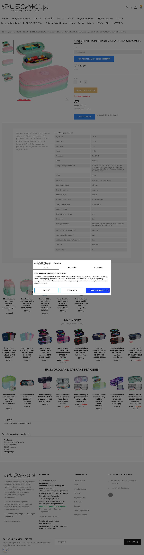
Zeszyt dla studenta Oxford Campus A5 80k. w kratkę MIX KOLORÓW (9, 352)
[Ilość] (80, 82)
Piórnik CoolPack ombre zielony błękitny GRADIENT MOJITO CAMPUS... (99, 400)
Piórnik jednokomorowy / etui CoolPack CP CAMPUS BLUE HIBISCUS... (135, 352)
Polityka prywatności (81, 510)
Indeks (76, 106)
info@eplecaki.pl (50, 480)
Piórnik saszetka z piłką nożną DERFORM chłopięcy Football (27, 399)
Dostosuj (72, 290)
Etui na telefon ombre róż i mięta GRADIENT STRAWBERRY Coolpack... (81, 303)
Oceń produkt (84, 117)
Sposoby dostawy (80, 489)
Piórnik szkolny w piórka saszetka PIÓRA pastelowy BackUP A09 (81, 397)
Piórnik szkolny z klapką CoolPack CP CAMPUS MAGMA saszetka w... (117, 352)
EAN (75, 109)
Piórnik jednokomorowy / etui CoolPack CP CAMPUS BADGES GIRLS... (99, 352)
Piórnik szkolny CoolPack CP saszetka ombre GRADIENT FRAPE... (63, 352)
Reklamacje (78, 502)
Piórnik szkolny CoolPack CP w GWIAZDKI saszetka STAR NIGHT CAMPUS (45, 352)
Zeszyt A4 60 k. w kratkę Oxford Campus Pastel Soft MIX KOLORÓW (27, 352)
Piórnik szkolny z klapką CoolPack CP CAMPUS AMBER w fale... (81, 351)
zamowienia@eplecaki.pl (120, 488)
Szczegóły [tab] (72, 267)
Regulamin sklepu (80, 497)
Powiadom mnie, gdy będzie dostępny (94, 59)
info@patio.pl (9, 452)
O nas (76, 485)
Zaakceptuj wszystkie (99, 290)
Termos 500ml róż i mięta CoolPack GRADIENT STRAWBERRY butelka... (45, 304)
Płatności (77, 493)
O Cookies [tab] (98, 267)
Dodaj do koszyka (85, 90)
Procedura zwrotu (80, 515)
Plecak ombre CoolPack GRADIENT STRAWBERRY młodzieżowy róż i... (9, 304)
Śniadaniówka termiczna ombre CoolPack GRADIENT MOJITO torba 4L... (9, 400)
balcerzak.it (16, 521)
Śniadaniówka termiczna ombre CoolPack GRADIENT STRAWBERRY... (27, 303)
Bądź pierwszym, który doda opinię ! (17, 423)
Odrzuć (46, 290)
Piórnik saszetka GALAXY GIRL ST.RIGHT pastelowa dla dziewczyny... (117, 399)
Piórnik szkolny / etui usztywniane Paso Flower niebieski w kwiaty (63, 399)
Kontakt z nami (79, 480)
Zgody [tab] (45, 267)
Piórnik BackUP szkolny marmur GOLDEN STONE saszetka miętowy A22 (135, 399)
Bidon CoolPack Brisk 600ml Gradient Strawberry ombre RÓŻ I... (63, 303)
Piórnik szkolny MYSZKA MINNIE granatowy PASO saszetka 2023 (45, 397)
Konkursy (77, 506)
